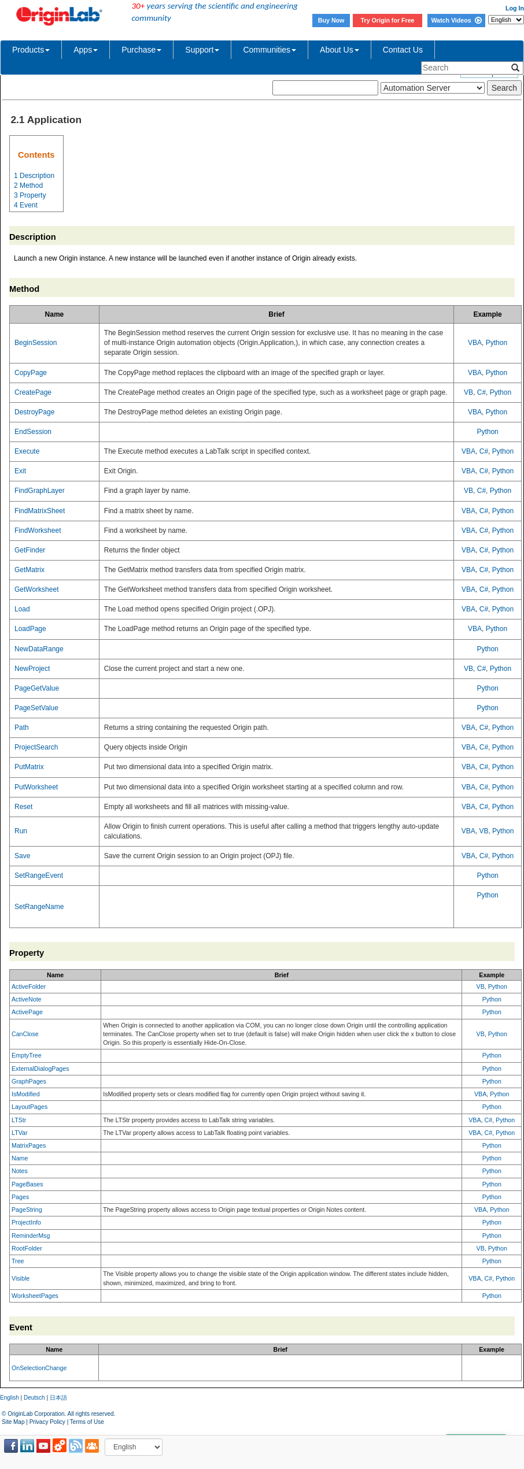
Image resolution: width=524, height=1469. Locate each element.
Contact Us (403, 49)
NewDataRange (39, 649)
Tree (18, 1260)
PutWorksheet (36, 787)
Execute (26, 451)
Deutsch (34, 1397)
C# (481, 392)
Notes (20, 1170)
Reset (23, 807)
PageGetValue (36, 688)
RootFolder (27, 1248)
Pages (20, 1196)
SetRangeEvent (38, 875)
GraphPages (29, 1081)
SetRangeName (39, 907)
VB (468, 392)
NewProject (32, 669)
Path (21, 728)
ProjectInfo (26, 1222)
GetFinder (29, 550)
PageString (27, 1209)
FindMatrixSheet (39, 511)
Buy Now (331, 20)
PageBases (27, 1184)
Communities (269, 49)
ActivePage (27, 1011)
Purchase (141, 49)
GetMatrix (29, 570)
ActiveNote (27, 999)
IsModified (26, 1093)
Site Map (13, 1422)
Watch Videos (456, 20)
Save (22, 856)
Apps (85, 49)
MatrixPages (29, 1145)
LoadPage (30, 629)
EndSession (32, 432)
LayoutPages (29, 1106)
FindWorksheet (37, 530)
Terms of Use (87, 1422)
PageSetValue (36, 708)
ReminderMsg (31, 1235)
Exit (20, 471)
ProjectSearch (36, 747)
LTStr (19, 1119)
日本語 (58, 1397)
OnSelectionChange (39, 1367)
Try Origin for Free (388, 20)
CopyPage (30, 373)
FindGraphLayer (39, 491)
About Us (339, 49)
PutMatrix (29, 767)
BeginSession (35, 343)
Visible (20, 1278)
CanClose (25, 1033)
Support (202, 49)
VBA (475, 343)
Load (22, 609)
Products (31, 49)
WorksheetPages (35, 1295)
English (9, 1397)
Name (20, 1158)
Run (20, 831)
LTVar (19, 1132)
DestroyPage (34, 412)
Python (496, 343)
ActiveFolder (29, 986)
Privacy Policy (47, 1422)
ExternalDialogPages (40, 1068)
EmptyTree (27, 1055)
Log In (514, 8)
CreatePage (32, 392)
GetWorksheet (36, 589)
